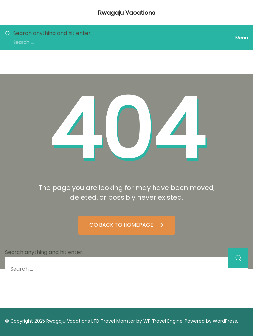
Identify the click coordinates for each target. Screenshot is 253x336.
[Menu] (228, 38)
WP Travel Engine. (163, 321)
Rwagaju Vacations (126, 13)
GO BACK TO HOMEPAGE (122, 225)
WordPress (225, 321)
